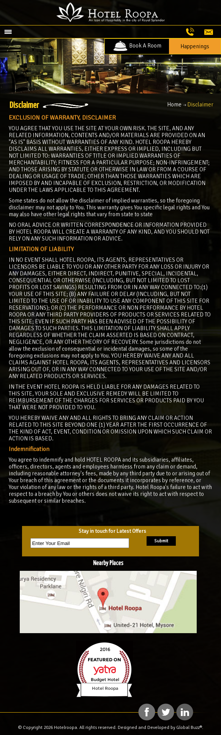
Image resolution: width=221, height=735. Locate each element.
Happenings (194, 46)
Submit (161, 541)
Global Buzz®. (189, 727)
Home (174, 104)
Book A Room (136, 45)
